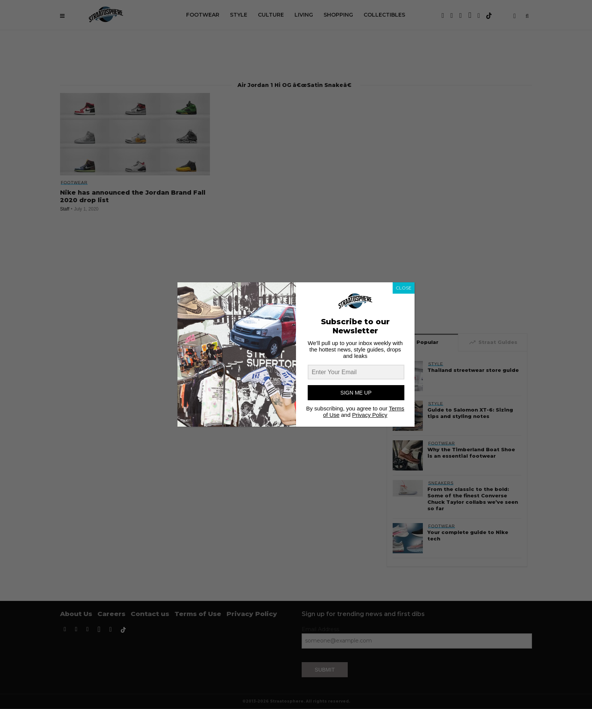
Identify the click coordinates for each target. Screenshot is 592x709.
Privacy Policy (369, 415)
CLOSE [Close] (404, 288)
